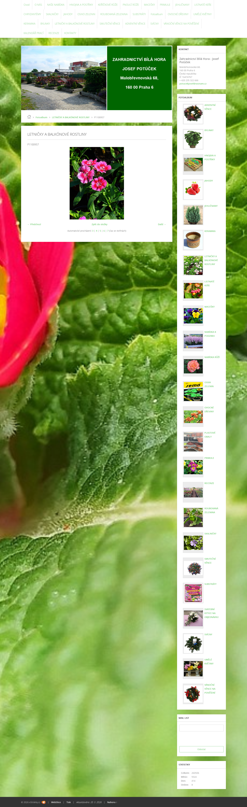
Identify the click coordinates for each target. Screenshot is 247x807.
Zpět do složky (99, 224)
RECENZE (54, 33)
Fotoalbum (157, 14)
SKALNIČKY (52, 14)
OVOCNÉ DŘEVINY (178, 14)
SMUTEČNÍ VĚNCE (110, 23)
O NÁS (38, 4)
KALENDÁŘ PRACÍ (33, 33)
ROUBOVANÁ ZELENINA (114, 14)
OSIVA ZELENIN (209, 384)
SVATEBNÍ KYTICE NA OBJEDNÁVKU (211, 613)
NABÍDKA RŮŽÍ (212, 357)
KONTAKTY (70, 33)
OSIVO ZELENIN (86, 14)
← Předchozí (34, 224)
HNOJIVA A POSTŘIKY (81, 4)
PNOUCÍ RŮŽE (131, 4)
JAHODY (67, 14)
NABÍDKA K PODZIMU (210, 333)
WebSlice (56, 802)
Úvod (27, 4)
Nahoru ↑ (112, 802)
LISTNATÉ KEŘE (202, 4)
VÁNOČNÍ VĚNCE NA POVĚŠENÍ (181, 23)
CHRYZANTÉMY (32, 14)
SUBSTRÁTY (139, 14)
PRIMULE (165, 4)
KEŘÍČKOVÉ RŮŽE (108, 4)
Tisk (68, 802)
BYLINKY (45, 23)
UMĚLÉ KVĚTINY (202, 14)
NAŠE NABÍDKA (55, 4)
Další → (162, 224)
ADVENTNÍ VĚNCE (135, 23)
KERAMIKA (29, 23)
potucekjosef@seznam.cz (193, 83)
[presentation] (203, 739)
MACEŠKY (149, 4)
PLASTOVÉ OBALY (209, 434)
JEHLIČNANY (182, 4)
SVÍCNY (154, 23)
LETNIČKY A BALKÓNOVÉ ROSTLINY (75, 23)
